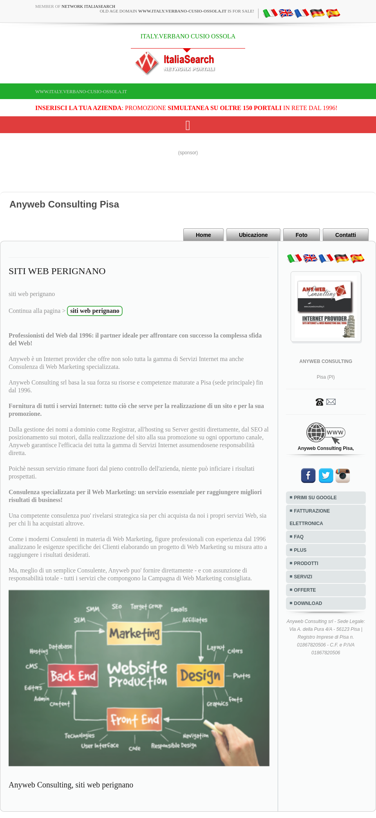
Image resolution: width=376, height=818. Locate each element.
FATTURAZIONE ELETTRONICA (310, 517)
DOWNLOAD (308, 603)
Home (203, 235)
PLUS (300, 550)
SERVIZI (303, 577)
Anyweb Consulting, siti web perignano (71, 784)
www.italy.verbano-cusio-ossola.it (81, 91)
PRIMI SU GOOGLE (315, 497)
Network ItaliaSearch (88, 6)
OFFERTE (305, 590)
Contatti (345, 235)
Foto (301, 235)
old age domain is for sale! (177, 11)
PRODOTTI (306, 563)
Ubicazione (253, 235)
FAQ (299, 537)
